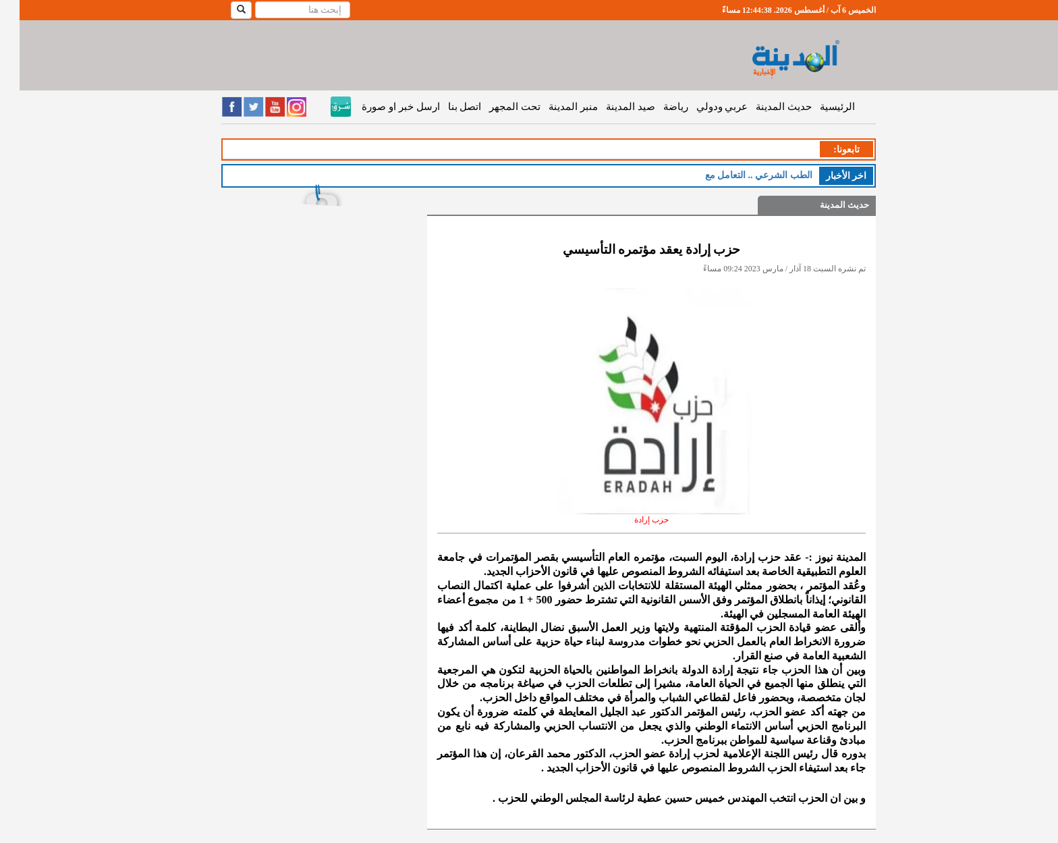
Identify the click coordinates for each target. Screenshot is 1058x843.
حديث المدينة (764, 106)
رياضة (656, 106)
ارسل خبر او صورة (381, 106)
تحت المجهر (495, 106)
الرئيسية (817, 106)
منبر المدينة (553, 106)
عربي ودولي (703, 106)
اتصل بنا (445, 106)
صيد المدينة (611, 106)
